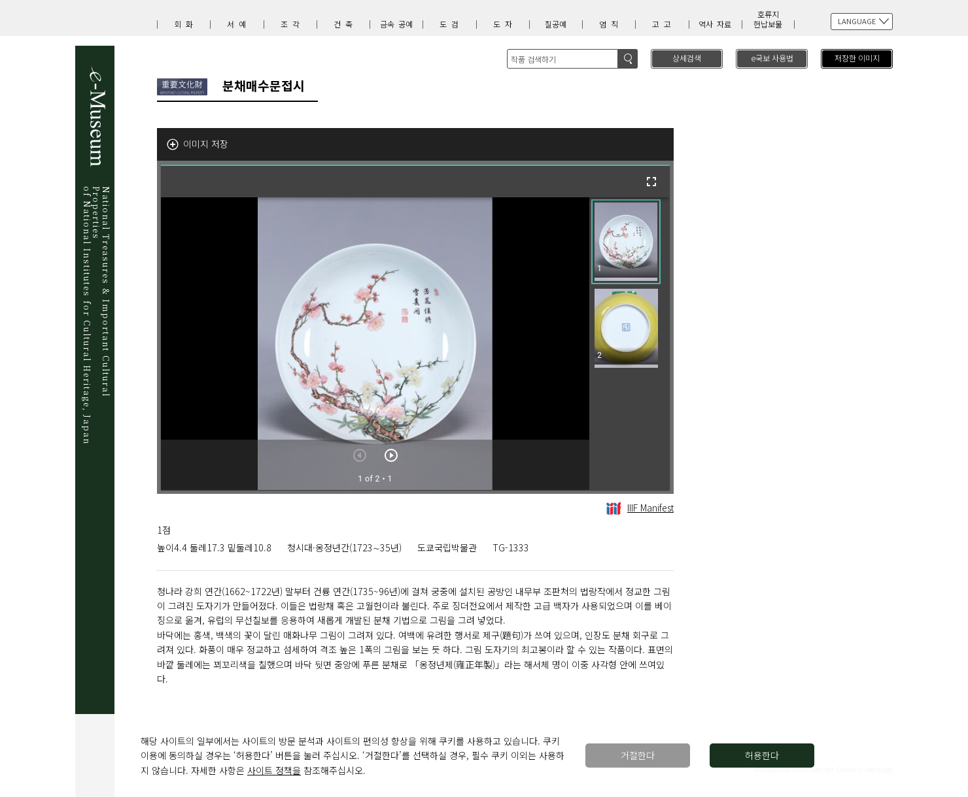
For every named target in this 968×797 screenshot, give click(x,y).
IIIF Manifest (640, 507)
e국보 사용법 (772, 57)
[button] (626, 242)
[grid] (629, 343)
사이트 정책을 (274, 770)
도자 (505, 23)
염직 (611, 23)
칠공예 (555, 23)
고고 (664, 23)
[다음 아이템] (391, 455)
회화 (186, 23)
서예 (239, 23)
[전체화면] (651, 181)
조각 (292, 23)
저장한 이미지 (857, 57)
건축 (345, 23)
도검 (451, 23)
